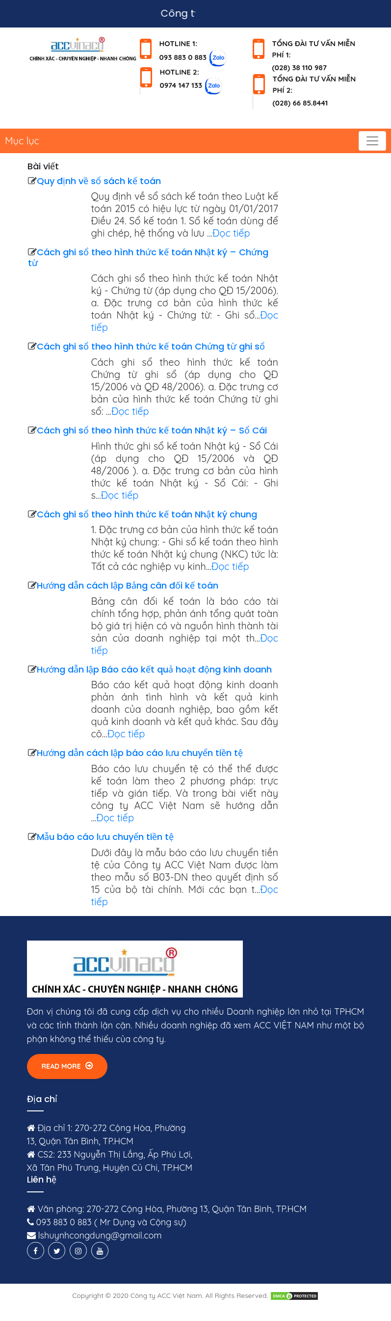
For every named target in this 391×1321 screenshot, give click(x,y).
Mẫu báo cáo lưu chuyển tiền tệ (105, 837)
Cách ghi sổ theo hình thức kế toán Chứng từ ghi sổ (151, 346)
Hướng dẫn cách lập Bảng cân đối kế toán (127, 585)
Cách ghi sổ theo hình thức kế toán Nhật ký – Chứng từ (148, 257)
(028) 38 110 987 (299, 67)
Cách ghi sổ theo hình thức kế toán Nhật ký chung (147, 514)
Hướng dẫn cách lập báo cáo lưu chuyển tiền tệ (140, 753)
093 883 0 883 (183, 57)
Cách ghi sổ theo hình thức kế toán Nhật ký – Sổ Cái (152, 430)
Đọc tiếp (231, 233)
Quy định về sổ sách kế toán (99, 181)
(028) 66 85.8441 (300, 103)
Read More (67, 1066)
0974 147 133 (181, 85)
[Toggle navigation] (372, 141)
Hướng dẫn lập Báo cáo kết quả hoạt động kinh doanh (154, 669)
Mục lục (22, 141)
